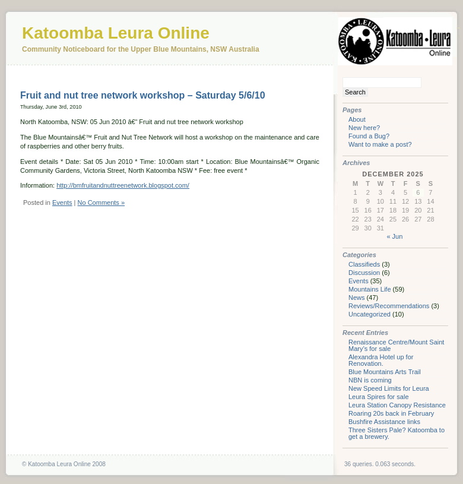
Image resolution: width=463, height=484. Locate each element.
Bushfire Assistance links (384, 421)
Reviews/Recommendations (388, 305)
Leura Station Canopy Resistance (397, 405)
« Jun (394, 236)
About (357, 119)
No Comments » (101, 202)
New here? (364, 127)
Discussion (364, 272)
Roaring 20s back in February (391, 413)
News (356, 297)
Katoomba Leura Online (116, 33)
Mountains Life (369, 289)
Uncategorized (369, 314)
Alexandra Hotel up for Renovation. (380, 360)
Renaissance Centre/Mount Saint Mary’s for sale (396, 345)
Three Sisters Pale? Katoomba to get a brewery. (396, 433)
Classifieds (364, 264)
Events (62, 202)
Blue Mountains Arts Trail (384, 371)
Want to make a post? (380, 144)
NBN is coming (370, 380)
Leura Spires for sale (378, 396)
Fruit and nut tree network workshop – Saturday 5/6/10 (142, 95)
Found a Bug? (368, 136)
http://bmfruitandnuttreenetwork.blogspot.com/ (122, 185)
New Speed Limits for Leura (388, 388)
